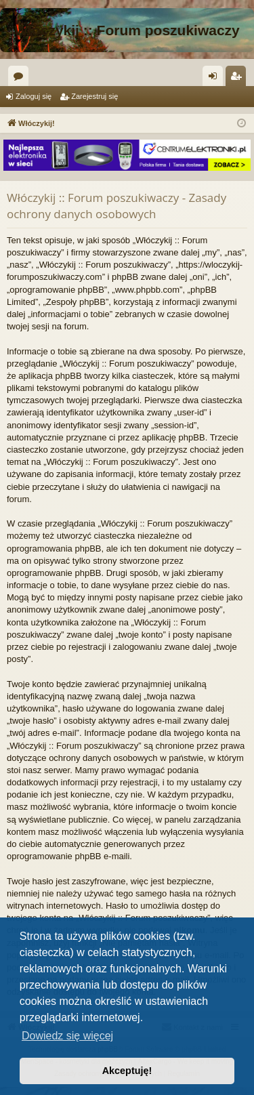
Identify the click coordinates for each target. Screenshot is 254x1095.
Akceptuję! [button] (127, 1070)
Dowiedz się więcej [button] (67, 1035)
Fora (21, 78)
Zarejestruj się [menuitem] (238, 78)
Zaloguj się (33, 96)
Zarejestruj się (94, 96)
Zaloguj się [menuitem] (216, 78)
